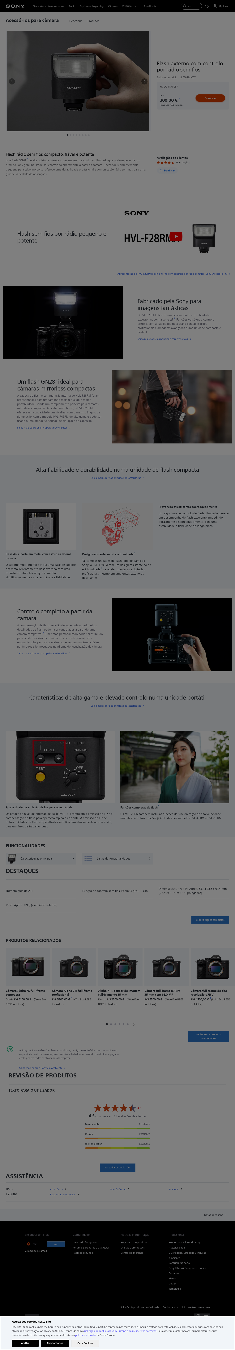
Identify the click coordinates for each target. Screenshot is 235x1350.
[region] (117, 1333)
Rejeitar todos (55, 1343)
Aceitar (25, 1343)
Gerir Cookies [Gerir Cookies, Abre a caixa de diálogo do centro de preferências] (85, 1343)
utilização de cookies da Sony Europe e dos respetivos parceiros (120, 1331)
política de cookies (85, 1335)
